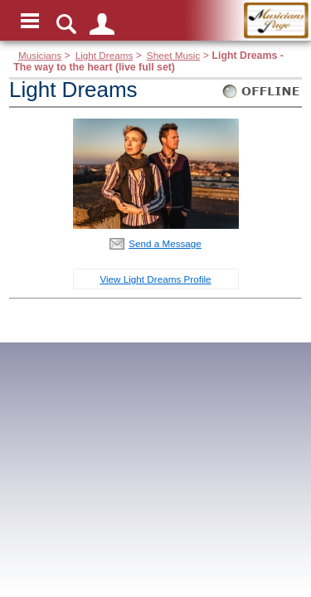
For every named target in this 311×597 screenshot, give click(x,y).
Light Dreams (104, 55)
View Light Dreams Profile (155, 279)
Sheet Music (173, 55)
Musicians (39, 55)
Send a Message (165, 243)
